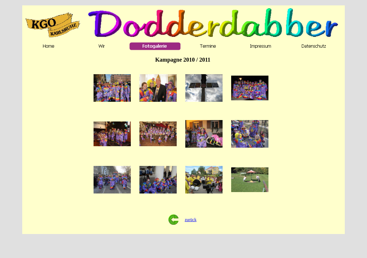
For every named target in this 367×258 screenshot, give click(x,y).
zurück (191, 219)
